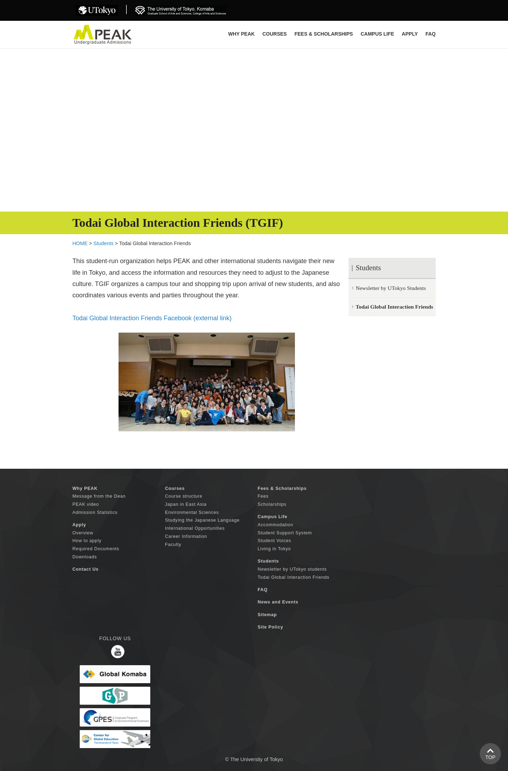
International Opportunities (195, 528)
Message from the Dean (99, 496)
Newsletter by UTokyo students (292, 569)
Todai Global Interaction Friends (293, 577)
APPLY (410, 34)
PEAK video (85, 504)
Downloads (84, 556)
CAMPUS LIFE (377, 34)
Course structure (183, 496)
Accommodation (275, 524)
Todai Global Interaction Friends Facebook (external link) (151, 318)
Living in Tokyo (274, 548)
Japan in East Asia (186, 504)
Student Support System (285, 532)
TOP (490, 757)
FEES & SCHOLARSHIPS (324, 34)
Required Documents (95, 548)
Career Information (186, 536)
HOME (79, 243)
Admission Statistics (94, 512)
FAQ (430, 34)
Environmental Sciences (192, 512)
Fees (263, 496)
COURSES (274, 34)
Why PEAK (241, 34)
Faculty (173, 544)
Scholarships (272, 504)
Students (103, 243)
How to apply (86, 540)
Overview (82, 532)
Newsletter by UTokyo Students (391, 288)
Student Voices (274, 540)
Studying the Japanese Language (202, 520)
